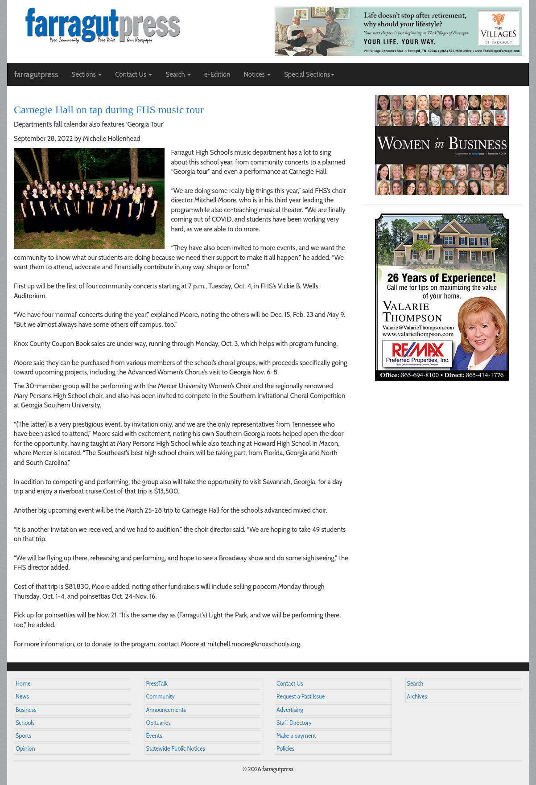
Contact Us (289, 683)
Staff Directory (294, 722)
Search (415, 683)
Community (160, 696)
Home (23, 683)
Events (154, 735)
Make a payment (296, 735)
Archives (417, 696)
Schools (25, 722)
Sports (23, 735)
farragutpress (36, 74)
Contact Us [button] (133, 74)
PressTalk (157, 683)
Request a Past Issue (300, 696)
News (22, 696)
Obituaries (158, 722)
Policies (285, 748)
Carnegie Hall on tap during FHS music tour (109, 109)
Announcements (166, 710)
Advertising (289, 710)
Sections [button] (86, 74)
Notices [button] (257, 74)
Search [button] (178, 74)
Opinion (25, 748)
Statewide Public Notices (175, 748)
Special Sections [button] (309, 74)
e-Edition (217, 74)
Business (26, 710)
